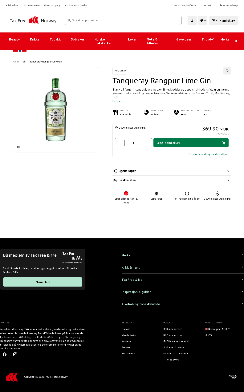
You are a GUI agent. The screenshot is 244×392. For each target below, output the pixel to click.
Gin (24, 61)
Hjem (16, 61)
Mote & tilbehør (153, 41)
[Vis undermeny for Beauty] (25, 41)
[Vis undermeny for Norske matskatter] (123, 41)
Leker (132, 39)
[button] (118, 101)
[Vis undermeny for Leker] (142, 41)
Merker (226, 39)
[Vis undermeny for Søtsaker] (89, 41)
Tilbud (208, 41)
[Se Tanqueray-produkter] (119, 71)
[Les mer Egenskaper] (171, 170)
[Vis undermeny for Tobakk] (66, 41)
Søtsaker (77, 39)
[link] (12, 5)
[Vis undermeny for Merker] (236, 41)
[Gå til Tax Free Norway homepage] (33, 20)
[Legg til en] (145, 143)
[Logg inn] (192, 20)
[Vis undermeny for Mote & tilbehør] (171, 41)
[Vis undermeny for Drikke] (45, 41)
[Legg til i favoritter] (227, 71)
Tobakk (55, 39)
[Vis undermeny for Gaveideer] (196, 41)
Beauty (14, 39)
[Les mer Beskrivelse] (171, 180)
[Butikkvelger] (209, 5)
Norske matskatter (103, 41)
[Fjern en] (121, 143)
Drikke (34, 39)
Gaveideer (183, 39)
